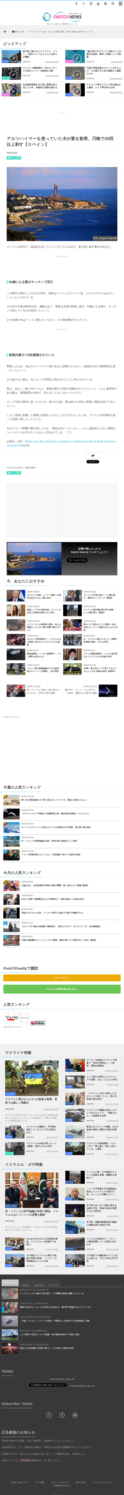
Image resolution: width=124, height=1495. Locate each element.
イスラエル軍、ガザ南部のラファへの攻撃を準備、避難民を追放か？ (101, 1175)
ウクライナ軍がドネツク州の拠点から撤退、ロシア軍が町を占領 (103, 86)
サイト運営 (39, 1482)
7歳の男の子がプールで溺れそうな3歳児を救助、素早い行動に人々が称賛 (103, 54)
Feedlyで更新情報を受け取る (62, 989)
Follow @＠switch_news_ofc (82, 1386)
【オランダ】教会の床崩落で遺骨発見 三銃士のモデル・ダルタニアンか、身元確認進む (61, 926)
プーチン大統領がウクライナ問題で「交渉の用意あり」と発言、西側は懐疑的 (101, 1063)
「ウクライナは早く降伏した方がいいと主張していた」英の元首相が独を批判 (101, 1096)
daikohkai (26, 62)
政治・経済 (69, 1070)
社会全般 (5, 61)
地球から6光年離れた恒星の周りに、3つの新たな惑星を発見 (47, 1348)
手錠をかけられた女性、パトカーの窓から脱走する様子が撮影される (52, 913)
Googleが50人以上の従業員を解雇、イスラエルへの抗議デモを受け (42, 1241)
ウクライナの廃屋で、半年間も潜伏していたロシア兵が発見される (41, 1129)
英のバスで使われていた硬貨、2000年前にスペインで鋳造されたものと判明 (100, 627)
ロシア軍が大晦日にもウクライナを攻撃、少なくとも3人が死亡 (102, 1078)
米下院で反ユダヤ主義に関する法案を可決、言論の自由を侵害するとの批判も (101, 1208)
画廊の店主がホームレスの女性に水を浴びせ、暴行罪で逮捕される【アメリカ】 (55, 1307)
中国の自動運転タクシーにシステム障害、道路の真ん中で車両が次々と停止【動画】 (59, 940)
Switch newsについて (20, 1482)
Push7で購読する (62, 978)
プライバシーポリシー (60, 1482)
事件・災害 (6, 78)
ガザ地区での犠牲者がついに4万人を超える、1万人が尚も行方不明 (102, 1258)
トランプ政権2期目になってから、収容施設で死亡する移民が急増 (50, 854)
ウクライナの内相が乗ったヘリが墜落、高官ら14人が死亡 (41, 1144)
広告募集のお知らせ (62, 1485)
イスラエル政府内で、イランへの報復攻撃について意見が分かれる (101, 1241)
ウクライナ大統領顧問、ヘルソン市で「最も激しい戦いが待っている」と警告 (101, 1146)
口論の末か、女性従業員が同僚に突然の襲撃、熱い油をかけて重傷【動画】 (55, 885)
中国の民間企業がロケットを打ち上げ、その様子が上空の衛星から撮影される (103, 71)
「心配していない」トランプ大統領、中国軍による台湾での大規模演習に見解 (54, 1321)
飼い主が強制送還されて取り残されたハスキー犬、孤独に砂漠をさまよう (54, 800)
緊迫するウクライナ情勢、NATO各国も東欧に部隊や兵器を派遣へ (102, 1129)
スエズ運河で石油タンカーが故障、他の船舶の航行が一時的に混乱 (49, 1334)
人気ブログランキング (12, 1027)
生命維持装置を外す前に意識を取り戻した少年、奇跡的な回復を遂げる (40, 86)
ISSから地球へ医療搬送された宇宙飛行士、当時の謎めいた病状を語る (52, 899)
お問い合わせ (80, 1482)
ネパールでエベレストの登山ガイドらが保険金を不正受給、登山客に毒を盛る (56, 827)
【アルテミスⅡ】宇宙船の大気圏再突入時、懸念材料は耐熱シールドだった (55, 813)
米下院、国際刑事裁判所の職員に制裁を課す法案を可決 (101, 1223)
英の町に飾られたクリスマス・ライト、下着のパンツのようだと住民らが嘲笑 (40, 54)
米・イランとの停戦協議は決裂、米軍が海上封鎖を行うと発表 (49, 841)
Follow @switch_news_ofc (100, 562)
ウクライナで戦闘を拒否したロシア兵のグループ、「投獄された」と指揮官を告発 (101, 1113)
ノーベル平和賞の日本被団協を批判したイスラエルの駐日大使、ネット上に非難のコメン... (101, 1191)
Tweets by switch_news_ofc (62, 1379)
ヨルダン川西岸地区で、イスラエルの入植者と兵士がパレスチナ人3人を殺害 (44, 642)
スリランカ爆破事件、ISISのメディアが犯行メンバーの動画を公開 (40, 69)
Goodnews (69, 61)
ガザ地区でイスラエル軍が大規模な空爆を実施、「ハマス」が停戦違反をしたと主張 (41, 1258)
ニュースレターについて (103, 1482)
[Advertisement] (62, 123)
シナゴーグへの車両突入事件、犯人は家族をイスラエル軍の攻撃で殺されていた (44, 627)
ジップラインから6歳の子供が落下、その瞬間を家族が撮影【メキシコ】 (52, 1293)
